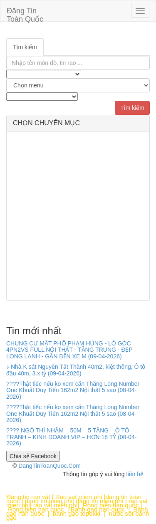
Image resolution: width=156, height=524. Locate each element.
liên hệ (135, 474)
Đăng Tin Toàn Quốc (25, 14)
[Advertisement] (78, 216)
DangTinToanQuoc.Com (49, 465)
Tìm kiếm (25, 47)
